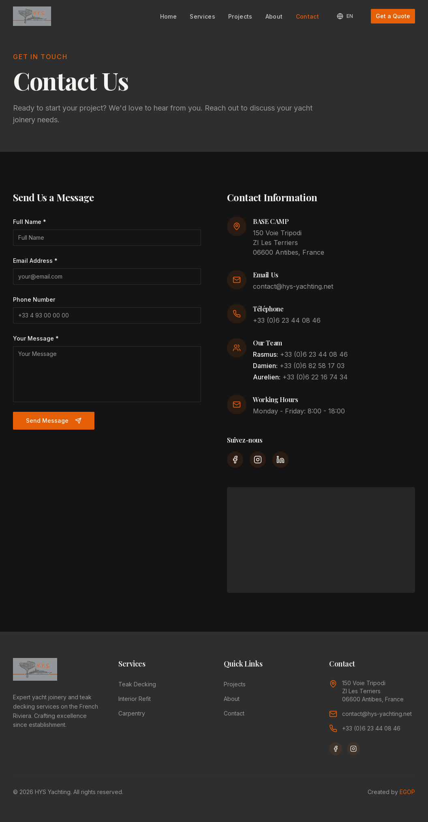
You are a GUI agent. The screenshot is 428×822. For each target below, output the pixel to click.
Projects (240, 16)
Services (202, 16)
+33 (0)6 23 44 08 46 (287, 320)
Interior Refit (134, 698)
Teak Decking (137, 684)
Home (168, 16)
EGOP (407, 791)
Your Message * (36, 338)
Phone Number (34, 299)
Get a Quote (393, 16)
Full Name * (29, 221)
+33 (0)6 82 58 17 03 (312, 366)
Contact (307, 16)
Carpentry (131, 713)
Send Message (53, 420)
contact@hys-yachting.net (293, 286)
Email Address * (35, 260)
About (274, 16)
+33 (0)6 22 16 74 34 (315, 377)
